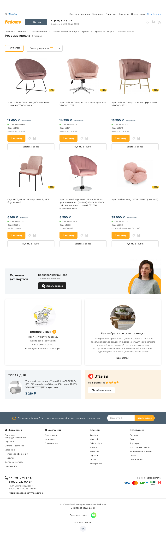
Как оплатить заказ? (43, 344)
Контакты (124, 14)
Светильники (136, 459)
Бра (132, 439)
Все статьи (122, 357)
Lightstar (94, 455)
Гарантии (111, 14)
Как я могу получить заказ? (43, 336)
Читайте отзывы (101, 390)
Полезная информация (16, 454)
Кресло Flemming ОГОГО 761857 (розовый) (135, 199)
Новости (9, 458)
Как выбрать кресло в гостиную (122, 333)
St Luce (93, 447)
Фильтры (15, 47)
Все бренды (96, 463)
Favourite (94, 451)
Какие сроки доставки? (43, 340)
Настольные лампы (139, 447)
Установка (97, 14)
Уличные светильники (141, 451)
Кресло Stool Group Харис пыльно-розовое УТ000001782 (82, 104)
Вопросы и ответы (14, 462)
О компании (138, 14)
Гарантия (9, 441)
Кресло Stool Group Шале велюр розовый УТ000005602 (134, 104)
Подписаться (144, 418)
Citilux (93, 459)
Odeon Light (96, 443)
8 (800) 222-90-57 (20, 481)
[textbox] (44, 48)
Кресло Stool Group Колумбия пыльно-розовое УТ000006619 (28, 104)
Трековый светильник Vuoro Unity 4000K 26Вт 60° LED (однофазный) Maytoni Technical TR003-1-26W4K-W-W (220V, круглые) (51, 384)
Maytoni (94, 439)
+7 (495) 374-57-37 (61, 20)
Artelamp (94, 435)
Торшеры (134, 443)
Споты (133, 455)
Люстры (134, 435)
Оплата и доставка (79, 14)
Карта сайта (11, 466)
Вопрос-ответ (40, 332)
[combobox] (45, 48)
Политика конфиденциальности (16, 436)
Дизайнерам (154, 14)
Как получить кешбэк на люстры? (43, 348)
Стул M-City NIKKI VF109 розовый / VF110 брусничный (28, 201)
